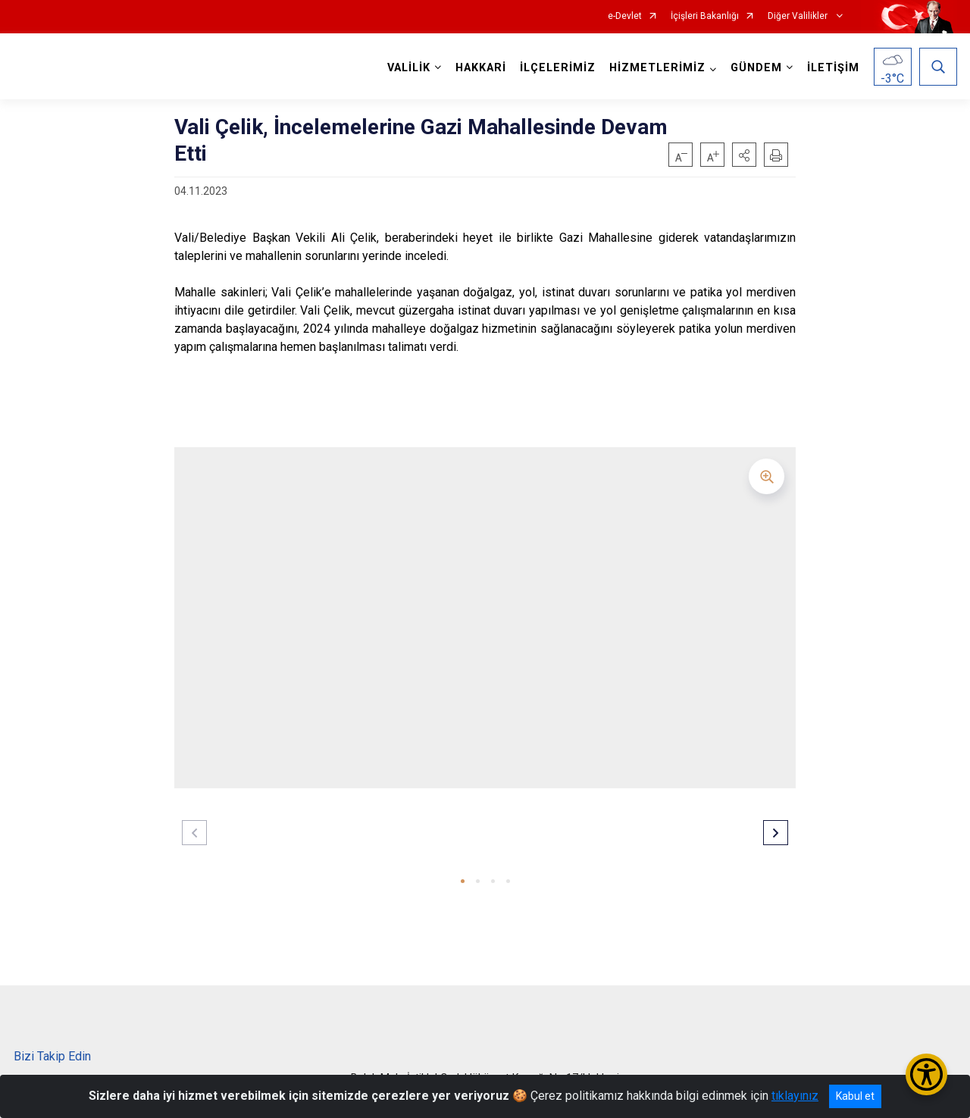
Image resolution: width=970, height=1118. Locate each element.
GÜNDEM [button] (756, 67)
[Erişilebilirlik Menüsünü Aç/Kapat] (926, 1074)
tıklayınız (794, 1095)
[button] (744, 154)
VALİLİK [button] (408, 67)
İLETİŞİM (833, 67)
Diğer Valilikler (799, 16)
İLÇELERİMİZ (558, 67)
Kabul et (855, 1096)
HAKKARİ (480, 67)
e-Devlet (625, 16)
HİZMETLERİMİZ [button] (657, 67)
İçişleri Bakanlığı (705, 16)
